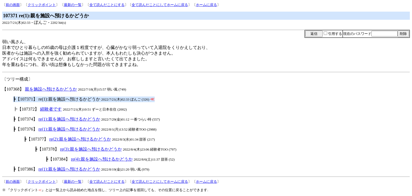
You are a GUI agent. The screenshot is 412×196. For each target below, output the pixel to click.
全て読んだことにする (107, 5)
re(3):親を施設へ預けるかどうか (91, 149)
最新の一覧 (73, 5)
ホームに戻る (206, 5)
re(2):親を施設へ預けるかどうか (80, 139)
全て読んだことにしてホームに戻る (160, 5)
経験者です (51, 109)
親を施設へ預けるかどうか (51, 89)
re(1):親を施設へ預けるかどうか (69, 119)
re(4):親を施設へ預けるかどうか (102, 159)
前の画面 (13, 5)
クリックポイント (42, 5)
